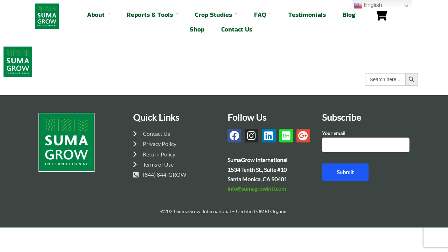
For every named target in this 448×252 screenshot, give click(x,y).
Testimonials (307, 14)
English (368, 5)
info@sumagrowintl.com (256, 188)
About (96, 14)
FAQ (260, 14)
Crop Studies (213, 14)
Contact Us (236, 29)
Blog (349, 14)
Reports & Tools (150, 14)
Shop (197, 29)
